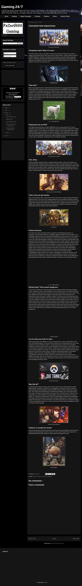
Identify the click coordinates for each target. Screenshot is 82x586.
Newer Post (32, 538)
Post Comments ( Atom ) (57, 543)
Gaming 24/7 (12, 7)
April (7, 132)
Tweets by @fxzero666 (9, 62)
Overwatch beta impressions (10, 128)
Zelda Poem (9, 119)
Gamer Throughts (25, 16)
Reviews (46, 16)
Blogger (45, 582)
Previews (37, 16)
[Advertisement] (13, 150)
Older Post (76, 538)
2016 (6, 112)
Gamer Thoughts (37, 476)
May (7, 114)
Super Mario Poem (11, 121)
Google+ (5, 22)
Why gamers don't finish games (11, 124)
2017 (6, 110)
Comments (7, 56)
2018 (6, 107)
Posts (6, 53)
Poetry (55, 16)
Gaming (14, 16)
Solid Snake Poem (11, 117)
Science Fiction (65, 16)
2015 (6, 135)
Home (6, 16)
